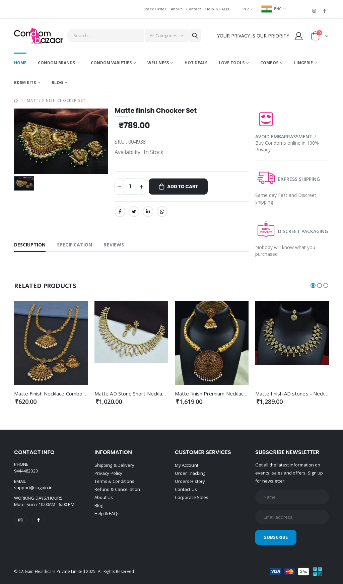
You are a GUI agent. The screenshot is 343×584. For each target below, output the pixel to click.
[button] (320, 37)
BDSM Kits (25, 82)
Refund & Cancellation (117, 489)
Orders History (190, 481)
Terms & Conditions (114, 481)
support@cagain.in (33, 488)
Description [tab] (30, 244)
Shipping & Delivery (114, 465)
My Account (186, 465)
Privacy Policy (108, 473)
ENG (271, 8)
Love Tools (232, 63)
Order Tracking (190, 473)
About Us (103, 497)
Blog (57, 82)
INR (246, 8)
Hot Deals (196, 63)
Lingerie (303, 63)
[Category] (166, 35)
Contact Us (186, 489)
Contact (193, 8)
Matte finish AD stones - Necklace (294, 393)
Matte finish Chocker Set (56, 100)
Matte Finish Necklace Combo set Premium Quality (73, 393)
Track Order (154, 8)
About (176, 8)
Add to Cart (182, 186)
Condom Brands (56, 63)
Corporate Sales (191, 497)
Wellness (158, 63)
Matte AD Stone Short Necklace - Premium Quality (152, 393)
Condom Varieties (111, 63)
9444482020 (26, 471)
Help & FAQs (217, 8)
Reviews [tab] (114, 244)
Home (20, 63)
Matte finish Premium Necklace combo (219, 393)
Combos (269, 63)
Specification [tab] (74, 244)
